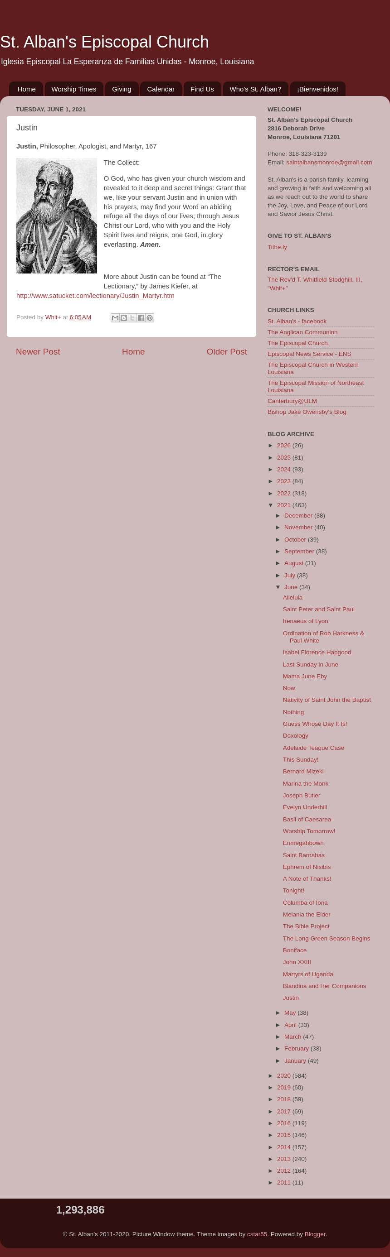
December (299, 515)
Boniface (295, 950)
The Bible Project (306, 926)
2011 (284, 1182)
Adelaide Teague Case (314, 747)
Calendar (161, 89)
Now (289, 688)
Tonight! (293, 890)
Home (27, 89)
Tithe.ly (277, 247)
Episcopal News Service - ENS (309, 353)
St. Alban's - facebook (297, 321)
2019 (284, 1087)
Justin (291, 997)
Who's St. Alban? (256, 89)
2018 (284, 1099)
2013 (284, 1159)
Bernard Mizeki (303, 771)
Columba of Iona (305, 902)
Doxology (295, 735)
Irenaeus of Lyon (305, 621)
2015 (284, 1135)
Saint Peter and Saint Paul (319, 609)
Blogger (315, 1234)
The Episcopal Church (298, 343)
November (299, 527)
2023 (284, 481)
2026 (284, 445)
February (297, 1048)
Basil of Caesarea (307, 819)
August (294, 563)
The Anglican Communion (303, 332)
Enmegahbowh (303, 843)
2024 (284, 469)
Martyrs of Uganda (308, 974)
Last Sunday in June (310, 664)
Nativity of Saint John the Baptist (327, 699)
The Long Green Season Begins (326, 938)
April (291, 1025)
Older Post (227, 351)
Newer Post (38, 351)
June (291, 587)
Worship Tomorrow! (309, 831)
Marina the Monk (306, 783)
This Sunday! (301, 759)
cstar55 (257, 1234)
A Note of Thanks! (307, 878)
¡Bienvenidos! (317, 89)
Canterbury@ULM (292, 401)
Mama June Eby (305, 676)
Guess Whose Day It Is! (315, 723)
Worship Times (74, 89)
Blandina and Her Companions (324, 986)
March (293, 1036)
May (290, 1012)
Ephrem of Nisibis (307, 867)
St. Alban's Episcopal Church (104, 42)
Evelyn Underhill (305, 807)
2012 (284, 1170)
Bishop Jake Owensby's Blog (307, 411)
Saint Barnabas (304, 855)
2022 (284, 493)
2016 (284, 1123)
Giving (122, 89)
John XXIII (297, 962)
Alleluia (293, 597)
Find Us (202, 89)
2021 (284, 505)
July (290, 575)
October (296, 539)
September (300, 551)
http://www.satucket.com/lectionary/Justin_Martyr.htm (95, 295)
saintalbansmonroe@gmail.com (329, 162)
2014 (284, 1147)
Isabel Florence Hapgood (317, 652)
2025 (284, 457)
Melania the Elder (307, 914)
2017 (284, 1111)
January (296, 1060)
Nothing (293, 712)
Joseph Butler (302, 795)
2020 (284, 1075)
